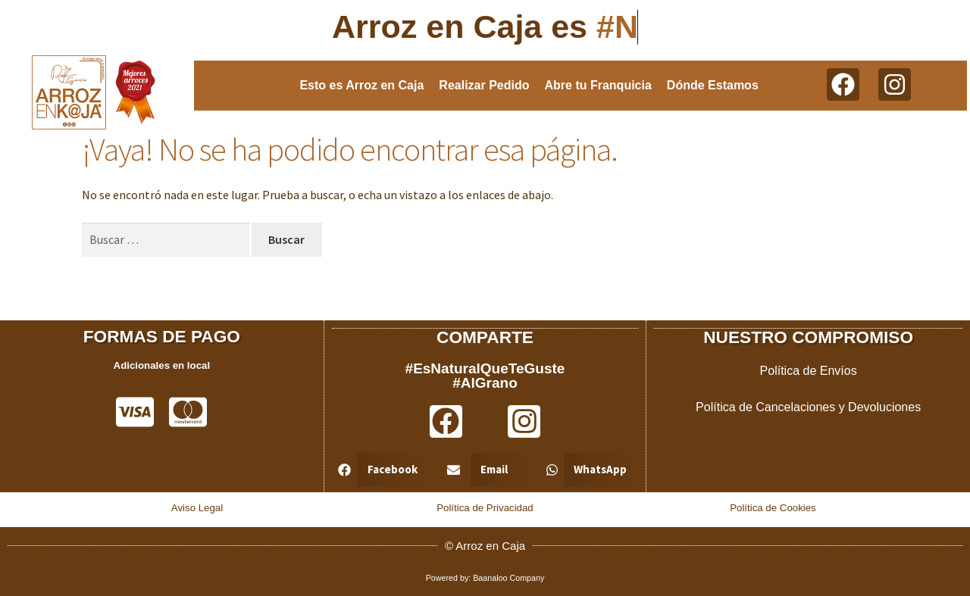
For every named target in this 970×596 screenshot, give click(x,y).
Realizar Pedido (484, 85)
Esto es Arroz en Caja (361, 85)
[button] (380, 469)
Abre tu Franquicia (598, 85)
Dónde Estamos (713, 85)
